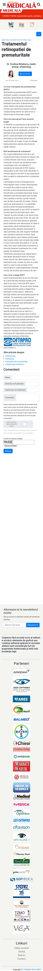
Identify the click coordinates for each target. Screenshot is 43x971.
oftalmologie (10, 356)
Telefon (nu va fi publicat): (15, 390)
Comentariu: (9, 397)
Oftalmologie (27, 40)
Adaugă (8, 451)
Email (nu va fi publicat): (14, 384)
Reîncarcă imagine (10, 446)
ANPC (38, 969)
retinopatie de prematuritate (16, 361)
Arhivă (21, 951)
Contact (21, 958)
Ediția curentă (21, 948)
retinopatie (9, 359)
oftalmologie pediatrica (14, 364)
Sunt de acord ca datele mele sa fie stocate (19, 424)
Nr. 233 (19, 40)
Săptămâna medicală (9, 40)
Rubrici (21, 955)
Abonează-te (33, 625)
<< (39, 34)
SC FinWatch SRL (28, 969)
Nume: (7, 377)
